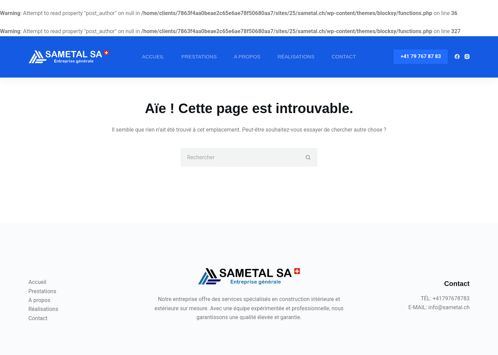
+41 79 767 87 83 (421, 56)
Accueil (153, 56)
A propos (247, 56)
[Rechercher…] (240, 157)
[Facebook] (457, 56)
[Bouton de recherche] (308, 157)
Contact (343, 56)
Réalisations (295, 56)
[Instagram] (467, 56)
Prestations (199, 56)
